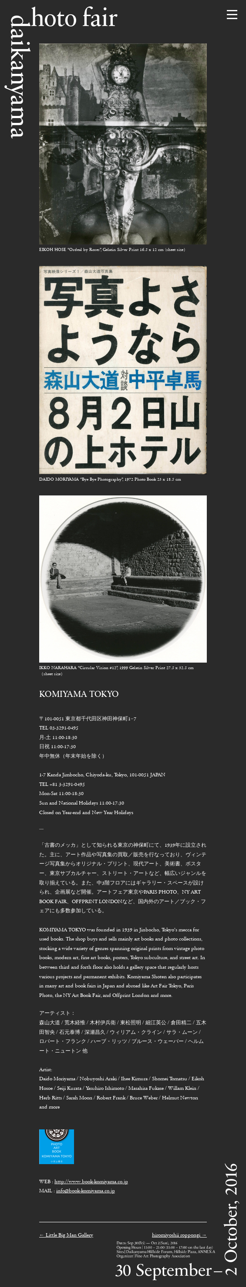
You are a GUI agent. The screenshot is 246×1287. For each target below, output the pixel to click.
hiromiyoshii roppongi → (179, 1235)
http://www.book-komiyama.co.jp (91, 1181)
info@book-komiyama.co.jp (85, 1191)
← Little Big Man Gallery (66, 1235)
